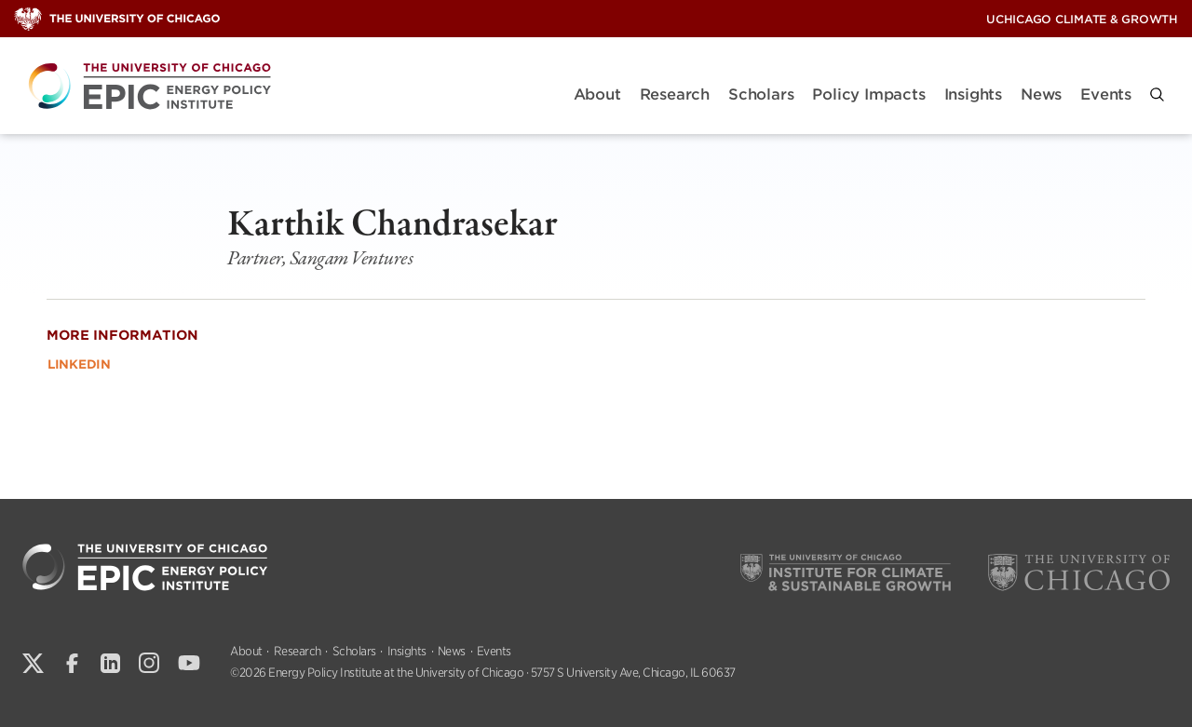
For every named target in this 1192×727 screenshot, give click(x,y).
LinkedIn (79, 364)
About (597, 94)
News (1041, 94)
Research (675, 94)
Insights (973, 94)
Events (1105, 94)
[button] (1157, 94)
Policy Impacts (868, 94)
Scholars (760, 94)
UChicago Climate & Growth (1082, 19)
